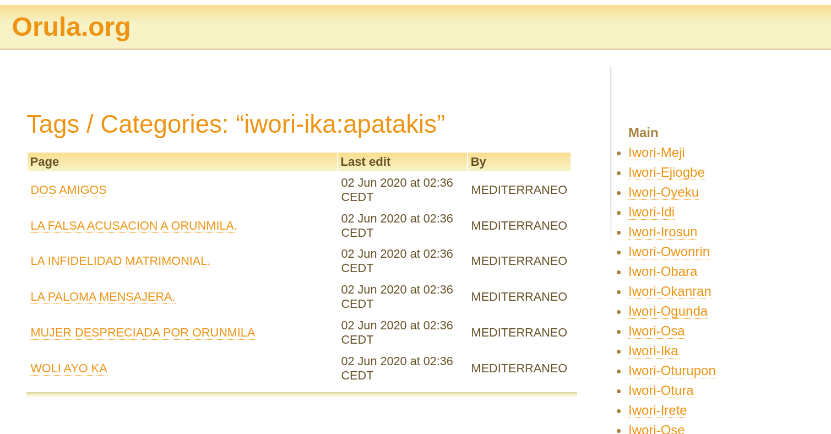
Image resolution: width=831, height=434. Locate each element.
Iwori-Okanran (669, 291)
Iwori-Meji (656, 152)
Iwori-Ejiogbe (666, 172)
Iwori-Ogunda (668, 310)
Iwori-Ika (653, 350)
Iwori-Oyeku (663, 192)
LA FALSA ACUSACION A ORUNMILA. (133, 225)
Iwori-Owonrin (669, 251)
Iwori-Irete (657, 410)
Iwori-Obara (662, 271)
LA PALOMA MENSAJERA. (102, 296)
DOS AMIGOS (68, 190)
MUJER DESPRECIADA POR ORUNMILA (142, 332)
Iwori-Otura (661, 390)
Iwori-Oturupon (672, 370)
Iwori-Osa (656, 330)
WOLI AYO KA (68, 368)
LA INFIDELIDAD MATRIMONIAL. (120, 261)
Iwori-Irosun (662, 231)
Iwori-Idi (651, 211)
